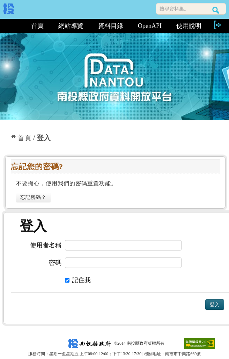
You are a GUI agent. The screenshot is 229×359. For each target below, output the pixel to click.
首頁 (37, 25)
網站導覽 (70, 25)
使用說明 (188, 25)
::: (13, 25)
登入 (44, 138)
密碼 (55, 262)
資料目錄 (110, 25)
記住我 (78, 280)
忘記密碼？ (33, 197)
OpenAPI (150, 25)
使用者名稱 (45, 245)
